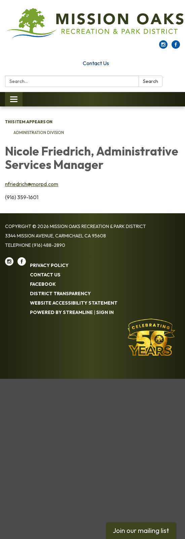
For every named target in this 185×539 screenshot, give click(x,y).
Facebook (43, 284)
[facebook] (176, 46)
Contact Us (96, 63)
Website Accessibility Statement (73, 303)
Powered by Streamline (61, 312)
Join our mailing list (141, 530)
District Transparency (60, 293)
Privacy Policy (49, 265)
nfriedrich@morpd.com (31, 184)
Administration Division (38, 132)
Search (150, 81)
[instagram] (163, 46)
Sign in (105, 312)
